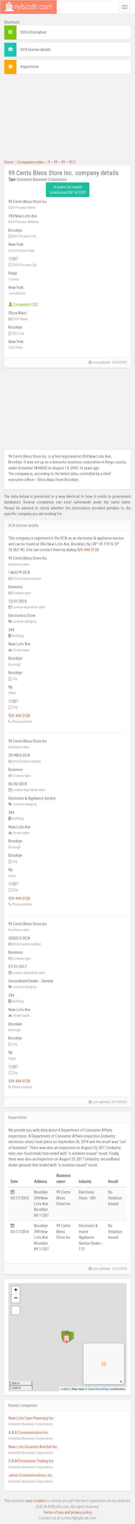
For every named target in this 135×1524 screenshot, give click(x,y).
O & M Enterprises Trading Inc (30, 1460)
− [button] (16, 1298)
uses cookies (35, 1500)
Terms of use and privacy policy (67, 1512)
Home (9, 162)
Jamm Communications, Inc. (30, 1475)
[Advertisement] (67, 116)
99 (56, 162)
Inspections (30, 66)
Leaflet (64, 1389)
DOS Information (33, 32)
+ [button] (16, 1290)
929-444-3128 (88, 549)
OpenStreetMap (98, 1389)
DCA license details (36, 49)
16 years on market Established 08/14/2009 (67, 190)
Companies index (30, 162)
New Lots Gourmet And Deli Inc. (33, 1446)
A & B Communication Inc (28, 1432)
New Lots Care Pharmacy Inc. (31, 1418)
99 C (72, 162)
